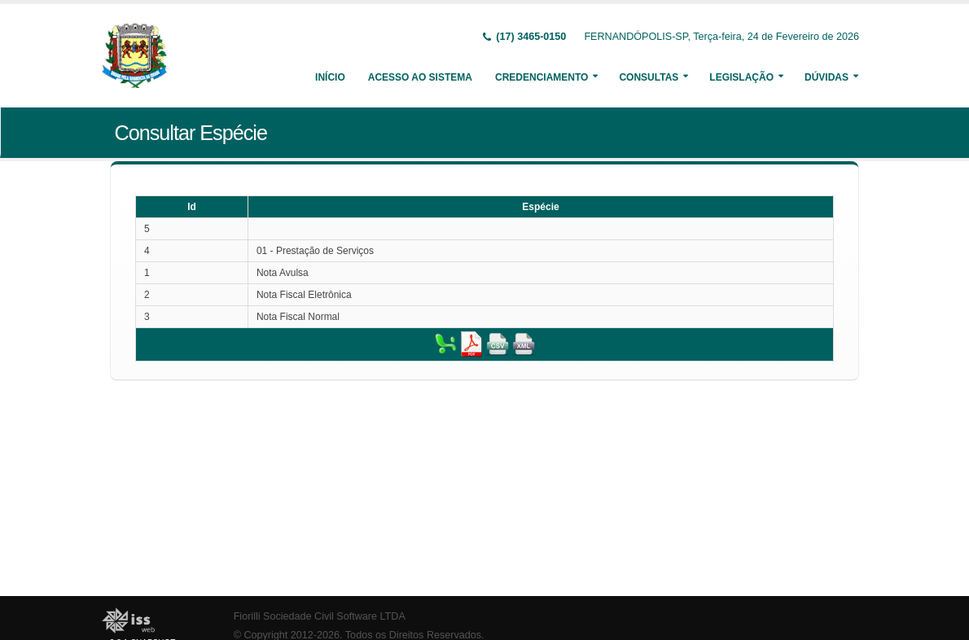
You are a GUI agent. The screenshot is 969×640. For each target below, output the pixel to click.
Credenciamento (541, 77)
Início (330, 77)
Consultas (648, 77)
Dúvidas (826, 77)
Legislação (741, 77)
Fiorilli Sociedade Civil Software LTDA (320, 616)
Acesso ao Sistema (420, 77)
